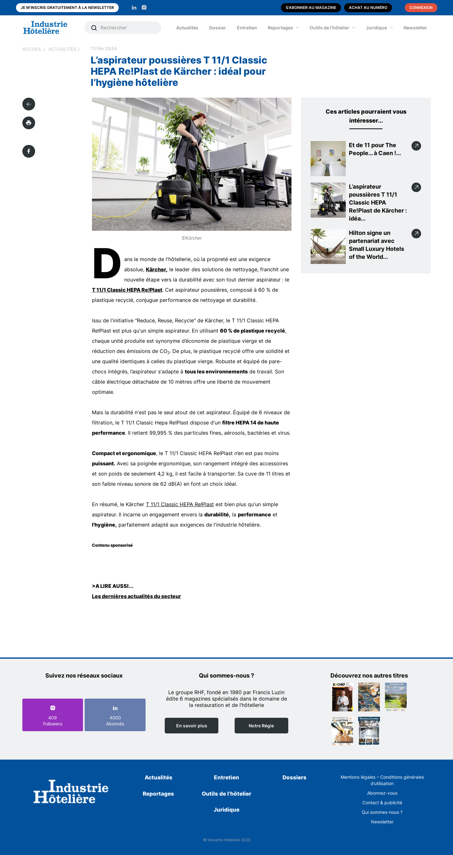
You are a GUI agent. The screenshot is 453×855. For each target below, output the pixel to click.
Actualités (187, 27)
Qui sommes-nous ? (382, 812)
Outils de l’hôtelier (329, 27)
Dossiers (294, 777)
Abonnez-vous (382, 793)
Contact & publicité (382, 802)
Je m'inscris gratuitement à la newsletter (67, 7)
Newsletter (415, 27)
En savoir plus (191, 725)
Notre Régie (261, 725)
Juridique (376, 27)
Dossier (217, 27)
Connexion (421, 7)
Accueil (32, 49)
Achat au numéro (368, 7)
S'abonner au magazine (311, 7)
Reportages (280, 27)
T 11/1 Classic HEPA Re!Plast (127, 290)
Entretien (247, 27)
